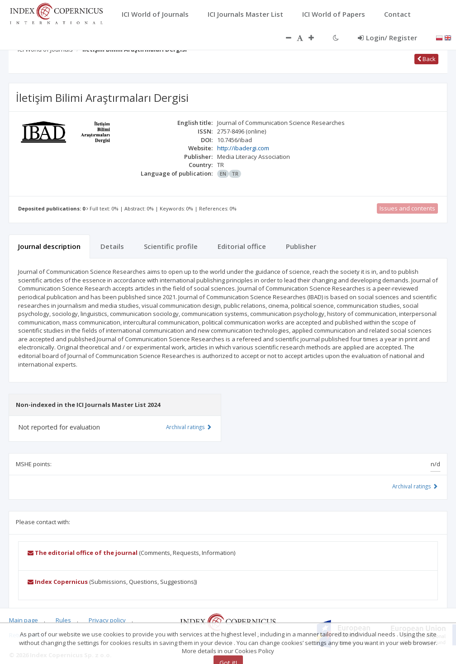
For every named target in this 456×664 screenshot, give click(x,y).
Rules (63, 620)
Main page (23, 620)
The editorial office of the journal (83, 553)
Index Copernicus (58, 582)
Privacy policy (107, 620)
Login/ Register (387, 37)
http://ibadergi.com (243, 148)
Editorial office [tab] (242, 246)
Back (426, 59)
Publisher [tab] (301, 246)
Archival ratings (415, 486)
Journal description (49, 246)
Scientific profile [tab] (171, 246)
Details (112, 246)
